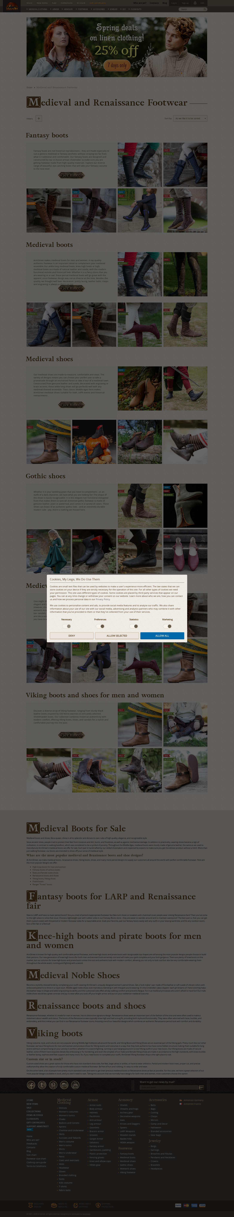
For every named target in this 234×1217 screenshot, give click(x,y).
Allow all (162, 635)
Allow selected (117, 635)
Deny (71, 635)
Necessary (66, 619)
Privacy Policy (103, 599)
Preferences (100, 619)
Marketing (167, 619)
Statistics (133, 619)
